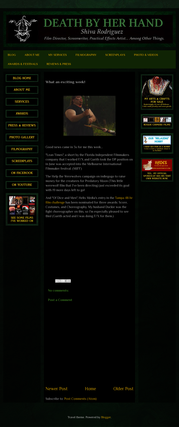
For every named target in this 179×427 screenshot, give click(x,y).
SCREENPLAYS (115, 54)
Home (90, 388)
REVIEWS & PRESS (59, 64)
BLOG (12, 54)
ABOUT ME (32, 54)
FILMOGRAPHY (86, 54)
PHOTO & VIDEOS (146, 54)
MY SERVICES (57, 54)
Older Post (123, 388)
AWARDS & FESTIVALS (23, 64)
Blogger (106, 417)
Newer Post (57, 388)
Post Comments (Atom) (80, 398)
